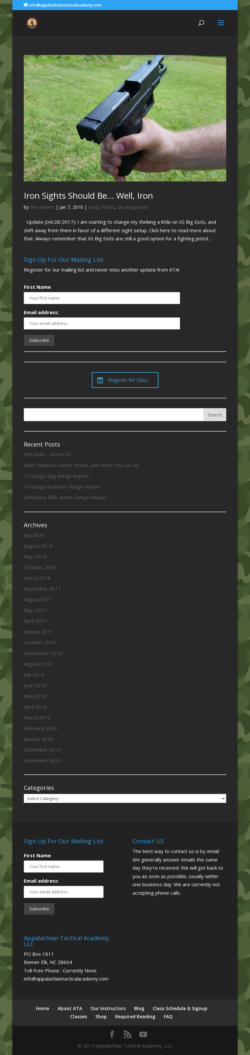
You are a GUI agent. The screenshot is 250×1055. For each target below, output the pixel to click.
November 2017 (42, 588)
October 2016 (40, 642)
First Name (37, 287)
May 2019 (35, 556)
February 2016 (40, 728)
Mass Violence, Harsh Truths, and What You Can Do (81, 465)
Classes (78, 1016)
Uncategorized (133, 207)
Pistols (108, 207)
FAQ (168, 1016)
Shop (101, 1016)
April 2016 (35, 706)
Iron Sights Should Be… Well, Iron (88, 195)
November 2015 (42, 760)
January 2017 (38, 631)
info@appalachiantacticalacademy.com (66, 978)
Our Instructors (108, 1008)
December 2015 (42, 749)
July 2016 (34, 674)
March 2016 (37, 717)
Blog (139, 1008)
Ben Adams (42, 207)
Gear (93, 207)
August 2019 (38, 545)
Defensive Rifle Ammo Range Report (65, 497)
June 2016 (35, 685)
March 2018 (37, 578)
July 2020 (34, 535)
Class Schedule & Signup (180, 1008)
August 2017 (38, 599)
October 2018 (40, 567)
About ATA (70, 1008)
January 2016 (38, 739)
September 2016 (43, 653)
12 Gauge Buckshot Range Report (62, 486)
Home (42, 1008)
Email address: (41, 312)
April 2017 (35, 621)
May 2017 (35, 610)
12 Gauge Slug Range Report (56, 476)
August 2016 (38, 664)
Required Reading (135, 1016)
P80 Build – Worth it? (47, 454)
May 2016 (35, 696)
